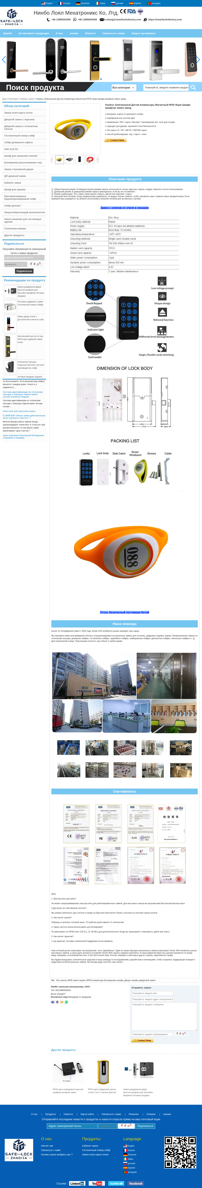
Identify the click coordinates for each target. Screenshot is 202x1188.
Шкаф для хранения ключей (20, 155)
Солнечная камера (15, 228)
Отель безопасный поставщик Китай (124, 612)
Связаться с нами (113, 33)
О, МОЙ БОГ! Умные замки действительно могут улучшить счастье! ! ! (24, 418)
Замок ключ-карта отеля (18, 112)
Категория (13, 99)
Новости (90, 33)
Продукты (50, 1114)
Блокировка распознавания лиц (23, 162)
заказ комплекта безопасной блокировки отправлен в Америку (23, 438)
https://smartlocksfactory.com (165, 19)
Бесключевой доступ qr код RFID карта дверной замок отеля (30, 341)
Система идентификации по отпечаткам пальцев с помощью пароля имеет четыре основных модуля (23, 396)
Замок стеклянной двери (18, 169)
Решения (134, 1114)
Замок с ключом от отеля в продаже (124, 207)
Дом (4, 99)
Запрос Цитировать (143, 33)
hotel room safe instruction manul (19, 413)
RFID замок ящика (77, 980)
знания (74, 33)
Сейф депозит (12, 205)
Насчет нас (47, 1145)
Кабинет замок (27, 99)
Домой (7, 33)
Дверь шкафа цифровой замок (140, 980)
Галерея (151, 1114)
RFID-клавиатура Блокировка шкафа (105, 980)
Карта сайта (87, 1114)
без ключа (61, 980)
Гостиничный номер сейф (19, 135)
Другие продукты (14, 235)
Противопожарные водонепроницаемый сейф (20, 197)
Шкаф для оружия (14, 189)
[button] (101, 79)
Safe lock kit (11, 149)
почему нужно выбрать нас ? (57, 1154)
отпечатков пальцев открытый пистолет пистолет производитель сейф (31, 367)
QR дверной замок (15, 176)
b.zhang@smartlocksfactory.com (122, 19)
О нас (59, 33)
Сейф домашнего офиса (18, 142)
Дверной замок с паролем (19, 119)
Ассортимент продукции (33, 33)
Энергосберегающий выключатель (24, 212)
